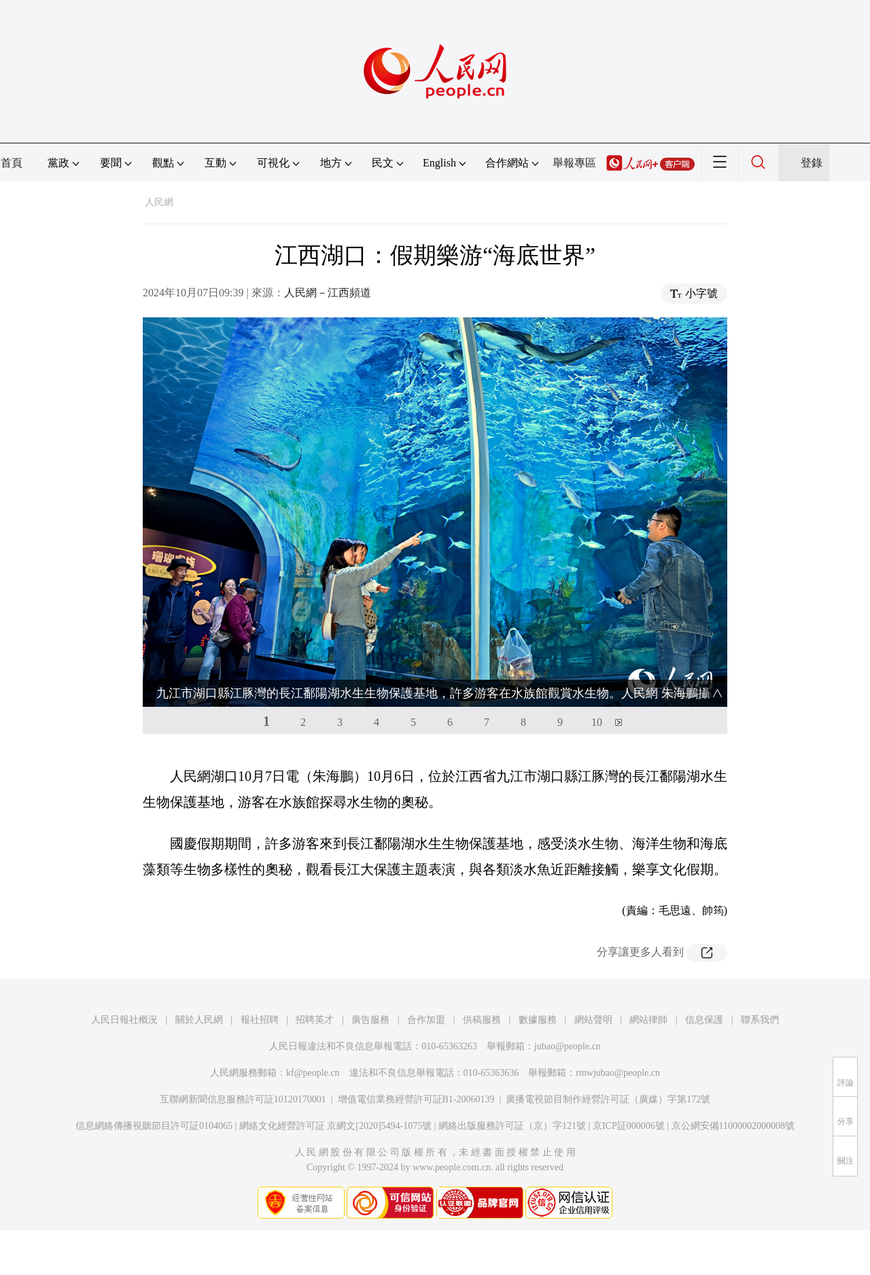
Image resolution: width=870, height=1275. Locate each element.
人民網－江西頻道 (327, 292)
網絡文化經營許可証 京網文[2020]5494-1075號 (335, 1126)
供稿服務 (482, 1020)
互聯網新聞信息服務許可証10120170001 (243, 1099)
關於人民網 (199, 1020)
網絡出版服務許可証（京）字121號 (512, 1126)
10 (596, 722)
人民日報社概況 (124, 1020)
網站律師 (648, 1020)
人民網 (159, 202)
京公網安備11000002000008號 (733, 1126)
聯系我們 (760, 1020)
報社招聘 (260, 1020)
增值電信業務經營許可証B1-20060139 (416, 1099)
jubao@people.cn (567, 1046)
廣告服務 (370, 1020)
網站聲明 (593, 1020)
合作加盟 (426, 1020)
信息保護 (704, 1020)
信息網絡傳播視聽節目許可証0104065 (153, 1126)
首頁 (11, 163)
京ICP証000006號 (629, 1126)
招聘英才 (315, 1020)
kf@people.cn (313, 1073)
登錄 (811, 163)
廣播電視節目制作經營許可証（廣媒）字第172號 (608, 1099)
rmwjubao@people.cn (618, 1073)
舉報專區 (574, 163)
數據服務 (538, 1020)
